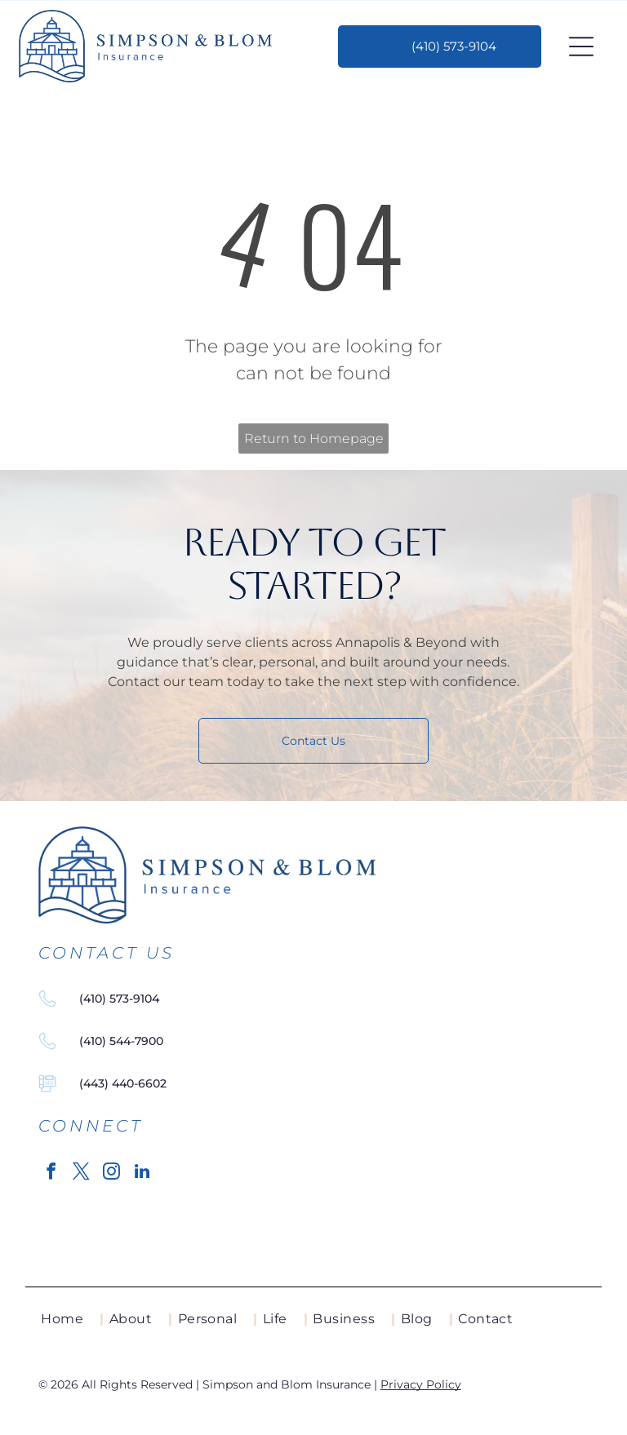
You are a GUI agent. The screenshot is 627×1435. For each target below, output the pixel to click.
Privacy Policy (420, 1384)
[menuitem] (72, 1319)
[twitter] (82, 1173)
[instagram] (112, 1173)
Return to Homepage (314, 438)
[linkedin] (142, 1173)
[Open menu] (581, 46)
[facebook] (51, 1173)
